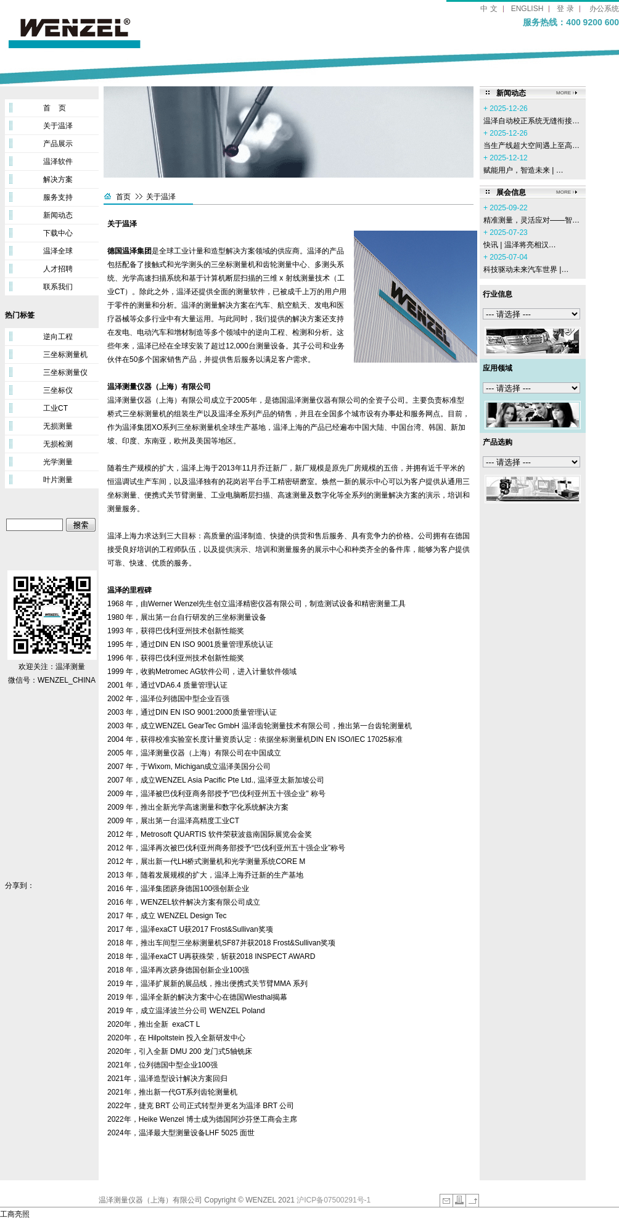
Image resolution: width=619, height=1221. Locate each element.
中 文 (488, 8)
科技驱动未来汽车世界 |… (525, 269)
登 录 (565, 8)
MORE (563, 93)
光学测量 (58, 462)
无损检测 (58, 444)
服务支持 (58, 197)
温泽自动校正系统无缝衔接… (531, 121)
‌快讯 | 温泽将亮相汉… (519, 244)
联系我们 (58, 286)
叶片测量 (58, 479)
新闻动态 (58, 215)
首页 (123, 196)
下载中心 (58, 233)
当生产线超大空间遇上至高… (531, 145)
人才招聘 (58, 269)
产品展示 (58, 143)
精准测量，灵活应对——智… (531, 220)
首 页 (54, 108)
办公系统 (604, 8)
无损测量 (58, 426)
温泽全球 (58, 251)
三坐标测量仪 (65, 372)
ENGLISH (527, 8)
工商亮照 (15, 1214)
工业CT (55, 408)
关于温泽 (58, 125)
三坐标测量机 (65, 354)
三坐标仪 (58, 390)
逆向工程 (58, 336)
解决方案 (58, 179)
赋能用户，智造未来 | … (523, 170)
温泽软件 (58, 161)
